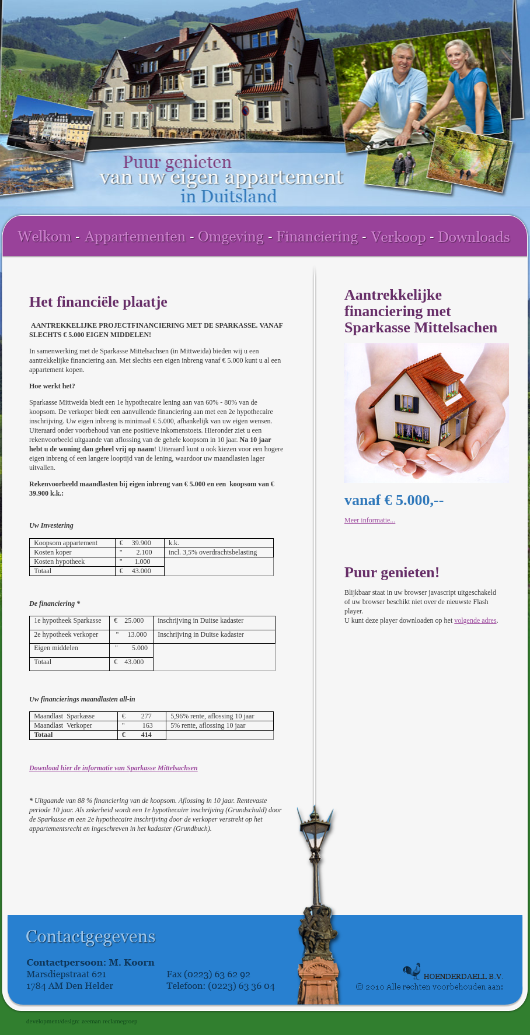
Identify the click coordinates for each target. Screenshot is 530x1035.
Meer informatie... (369, 520)
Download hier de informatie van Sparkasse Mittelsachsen (113, 768)
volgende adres (475, 620)
